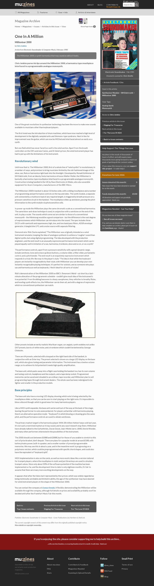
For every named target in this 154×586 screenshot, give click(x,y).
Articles (50, 26)
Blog (104, 577)
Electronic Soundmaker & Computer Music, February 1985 (46, 50)
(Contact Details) (48, 488)
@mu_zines (107, 565)
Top (18, 509)
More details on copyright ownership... (28, 525)
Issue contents (28, 509)
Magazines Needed (76, 569)
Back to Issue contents (113, 139)
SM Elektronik (127, 93)
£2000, (54, 437)
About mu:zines (53, 565)
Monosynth (107, 108)
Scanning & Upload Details (79, 573)
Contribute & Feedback (78, 565)
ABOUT (90, 5)
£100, (86, 440)
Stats (49, 573)
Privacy (125, 569)
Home (17, 26)
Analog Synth (107, 106)
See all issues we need (113, 219)
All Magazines (22, 12)
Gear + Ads (61, 12)
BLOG (100, 5)
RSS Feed (106, 571)
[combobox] (131, 4)
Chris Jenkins (22, 46)
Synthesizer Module (110, 93)
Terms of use (127, 565)
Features (42, 12)
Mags (27, 26)
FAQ (49, 569)
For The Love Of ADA (80, 509)
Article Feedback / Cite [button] (113, 82)
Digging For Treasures (53, 509)
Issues (36, 26)
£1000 (45, 437)
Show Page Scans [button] (88, 26)
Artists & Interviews (85, 12)
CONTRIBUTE (112, 5)
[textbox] (129, 5)
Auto (136, 1)
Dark (131, 1)
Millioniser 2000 (109, 95)
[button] (83, 21)
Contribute (109, 228)
